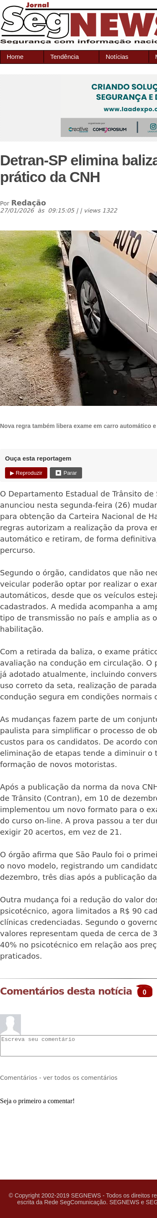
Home (15, 56)
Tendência (64, 56)
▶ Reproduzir (26, 473)
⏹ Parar (66, 473)
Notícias (117, 56)
